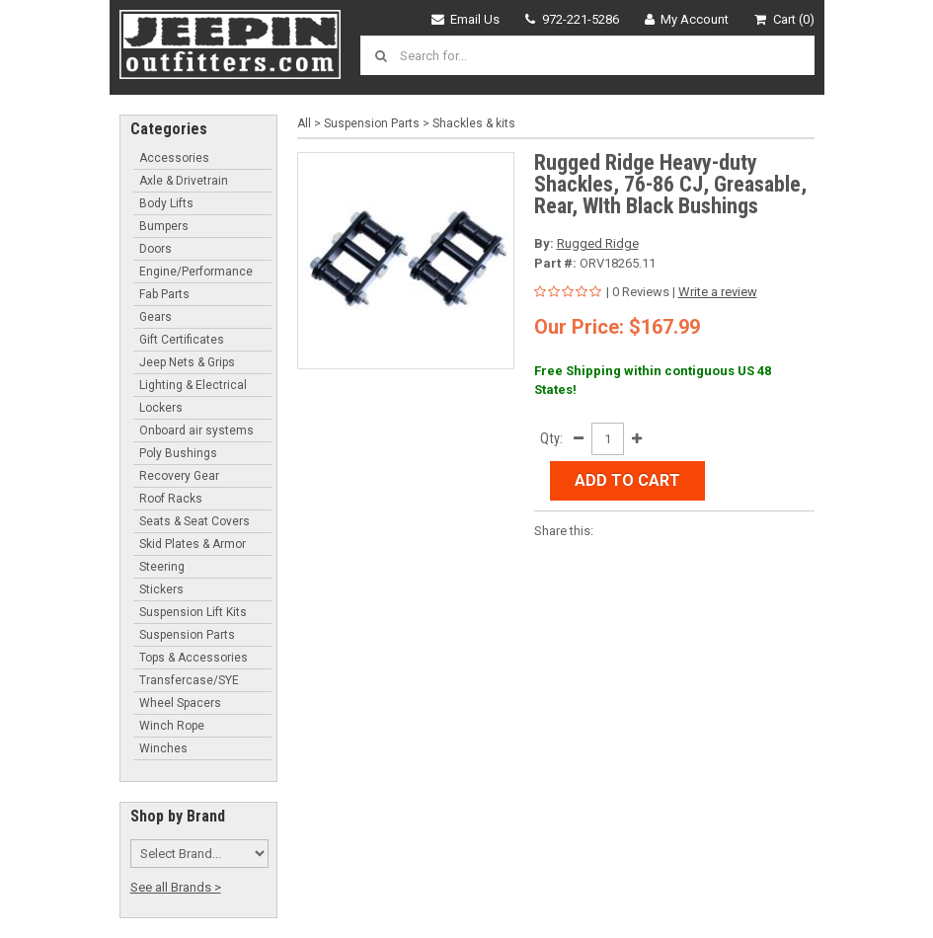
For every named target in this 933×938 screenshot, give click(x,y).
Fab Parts (164, 294)
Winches (163, 748)
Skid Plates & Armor (192, 544)
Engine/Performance (196, 271)
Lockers (161, 408)
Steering (162, 567)
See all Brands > (175, 887)
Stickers (161, 589)
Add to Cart (627, 480)
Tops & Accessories (193, 657)
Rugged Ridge (598, 243)
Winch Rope (171, 726)
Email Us (466, 19)
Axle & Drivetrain (183, 181)
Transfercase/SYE (189, 680)
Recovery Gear (179, 476)
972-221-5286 (572, 19)
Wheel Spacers (180, 703)
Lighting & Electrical (193, 385)
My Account (687, 19)
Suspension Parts (187, 635)
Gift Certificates (181, 340)
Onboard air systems (196, 430)
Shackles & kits (473, 123)
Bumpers (164, 226)
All (304, 123)
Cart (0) (784, 19)
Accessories (174, 158)
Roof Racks (170, 499)
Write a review (717, 291)
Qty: (551, 438)
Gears (155, 317)
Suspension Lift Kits (193, 612)
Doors (155, 249)
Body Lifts (166, 203)
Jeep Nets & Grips (187, 362)
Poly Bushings (178, 453)
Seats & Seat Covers (194, 521)
